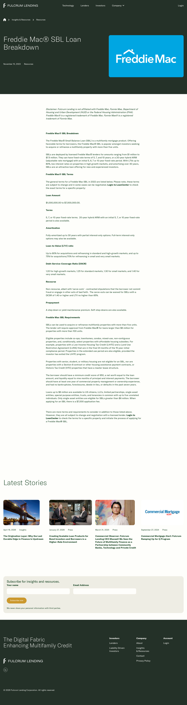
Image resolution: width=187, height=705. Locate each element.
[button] (118, 5)
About (139, 643)
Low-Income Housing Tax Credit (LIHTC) (93, 344)
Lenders (85, 5)
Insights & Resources (21, 19)
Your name (12, 585)
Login (181, 5)
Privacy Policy (143, 660)
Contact (140, 655)
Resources (40, 19)
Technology (68, 5)
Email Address (81, 585)
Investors (100, 5)
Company (117, 5)
